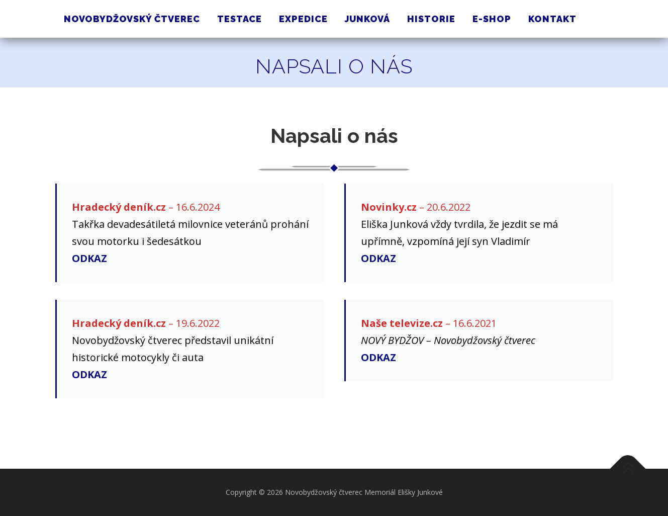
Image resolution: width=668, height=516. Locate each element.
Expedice (303, 19)
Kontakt (552, 19)
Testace (239, 19)
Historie (431, 19)
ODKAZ (89, 258)
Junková (367, 19)
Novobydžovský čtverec (132, 19)
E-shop (491, 19)
